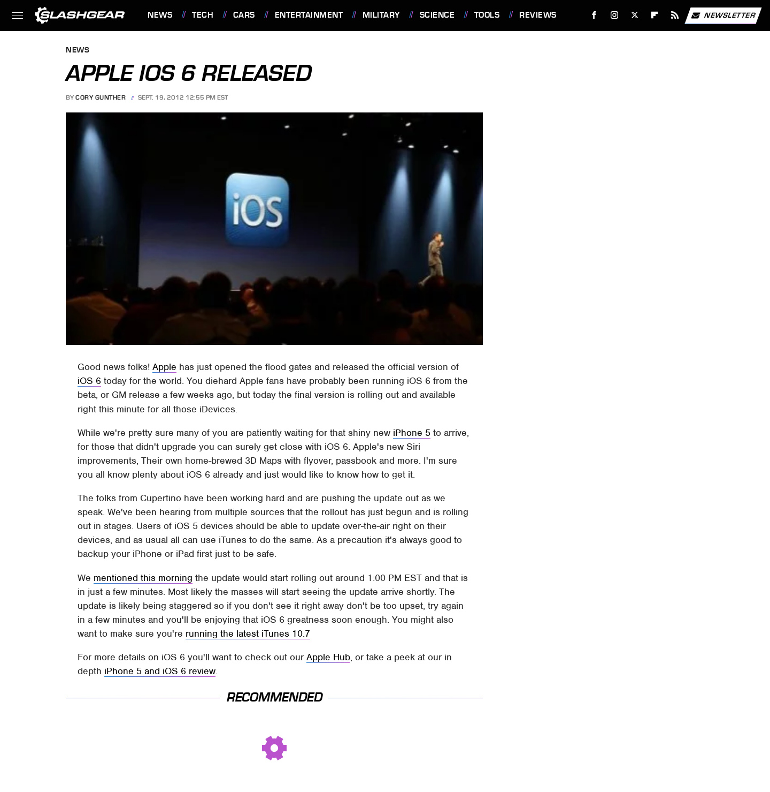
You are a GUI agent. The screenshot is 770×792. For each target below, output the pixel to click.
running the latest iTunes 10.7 (248, 633)
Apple (164, 367)
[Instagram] (614, 15)
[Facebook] (594, 15)
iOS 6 (89, 381)
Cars (244, 15)
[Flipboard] (655, 15)
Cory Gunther (100, 97)
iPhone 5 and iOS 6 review (159, 671)
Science (437, 15)
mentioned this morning (143, 578)
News (160, 15)
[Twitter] (634, 15)
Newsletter (723, 15)
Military (381, 15)
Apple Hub (328, 657)
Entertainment (309, 15)
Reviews (538, 15)
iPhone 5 (411, 433)
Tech (202, 15)
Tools (487, 15)
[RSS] (675, 15)
